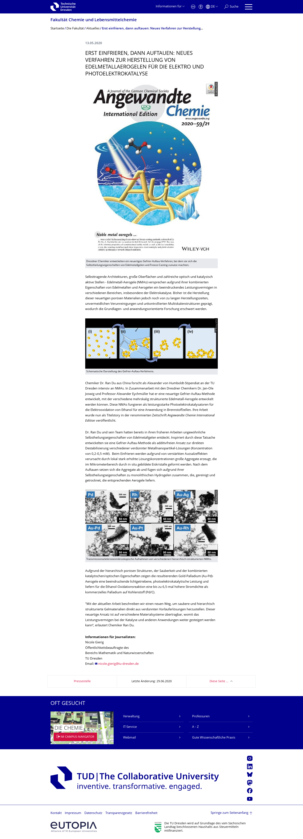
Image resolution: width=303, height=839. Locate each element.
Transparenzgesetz (118, 813)
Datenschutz (93, 813)
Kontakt (56, 813)
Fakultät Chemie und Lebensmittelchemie (93, 20)
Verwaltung (131, 716)
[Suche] (231, 6)
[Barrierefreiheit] (200, 7)
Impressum (73, 813)
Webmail (129, 737)
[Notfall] (193, 7)
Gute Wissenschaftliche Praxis (213, 737)
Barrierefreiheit (146, 813)
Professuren (201, 716)
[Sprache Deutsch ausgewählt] (212, 6)
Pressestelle (82, 681)
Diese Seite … (219, 681)
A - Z (195, 727)
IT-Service (130, 727)
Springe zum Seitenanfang (229, 813)
